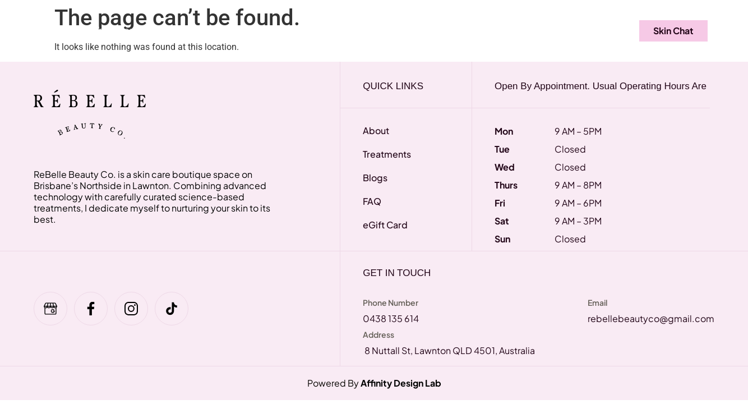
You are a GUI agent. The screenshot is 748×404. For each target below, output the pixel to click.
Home (54, 30)
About (477, 30)
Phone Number (390, 302)
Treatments (121, 30)
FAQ (184, 30)
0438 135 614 (391, 318)
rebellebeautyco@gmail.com (651, 318)
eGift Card (242, 30)
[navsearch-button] (621, 31)
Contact (586, 30)
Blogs (529, 30)
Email (597, 302)
